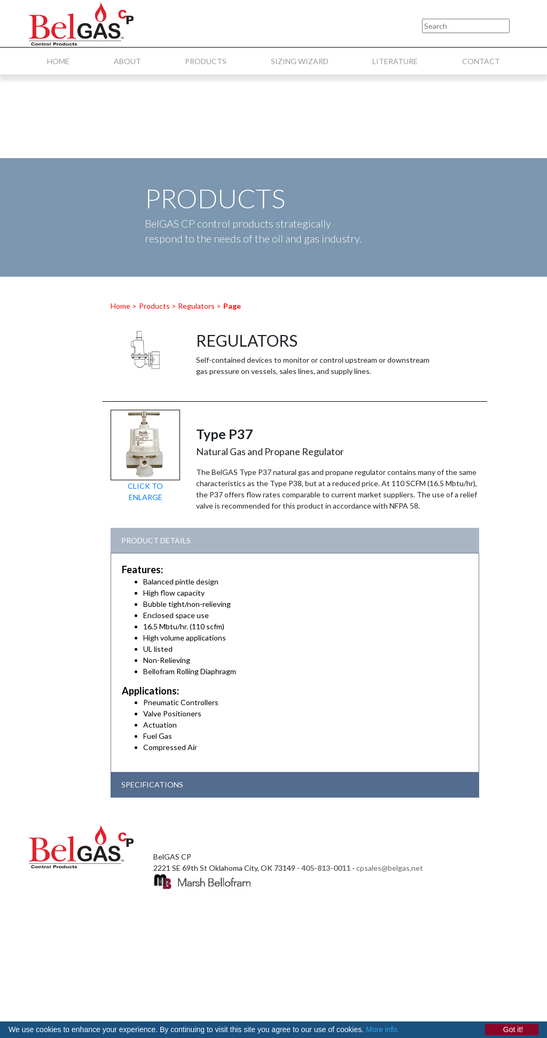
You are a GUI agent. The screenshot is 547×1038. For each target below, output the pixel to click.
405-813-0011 (325, 867)
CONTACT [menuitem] (481, 61)
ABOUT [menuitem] (127, 61)
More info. (382, 1029)
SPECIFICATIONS (152, 784)
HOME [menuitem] (58, 61)
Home (120, 305)
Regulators (196, 305)
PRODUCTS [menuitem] (205, 61)
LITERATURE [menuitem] (395, 61)
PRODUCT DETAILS (156, 540)
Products (154, 305)
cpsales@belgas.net (389, 867)
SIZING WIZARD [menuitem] (300, 61)
